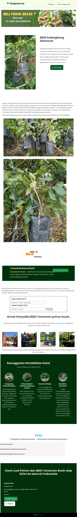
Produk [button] (51, 4)
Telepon (10, 504)
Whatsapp (11, 499)
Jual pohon (41, 515)
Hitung (49, 309)
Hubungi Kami (46, 270)
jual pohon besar (59, 323)
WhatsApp (57, 67)
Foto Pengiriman (63, 4)
